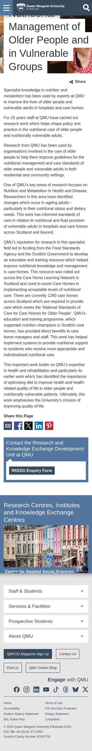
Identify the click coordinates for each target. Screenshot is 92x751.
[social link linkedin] (36, 689)
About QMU (21, 636)
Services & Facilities (29, 606)
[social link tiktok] (56, 689)
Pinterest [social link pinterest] (49, 426)
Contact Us (67, 654)
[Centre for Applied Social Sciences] (46, 550)
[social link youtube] (46, 689)
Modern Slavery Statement (21, 714)
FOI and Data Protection (61, 708)
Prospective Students (31, 621)
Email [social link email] (8, 426)
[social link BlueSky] (76, 689)
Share (80, 82)
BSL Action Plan (14, 719)
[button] (6, 7)
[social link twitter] (85, 689)
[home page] (39, 6)
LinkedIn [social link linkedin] (39, 426)
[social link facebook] (17, 689)
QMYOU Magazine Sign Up (28, 654)
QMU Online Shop (43, 668)
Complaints (52, 719)
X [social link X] (28, 426)
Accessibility (12, 708)
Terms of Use (54, 703)
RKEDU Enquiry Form (32, 470)
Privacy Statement (57, 714)
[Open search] (86, 7)
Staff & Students (25, 591)
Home (8, 703)
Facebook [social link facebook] (18, 426)
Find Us (13, 668)
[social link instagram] (26, 689)
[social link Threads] (66, 689)
